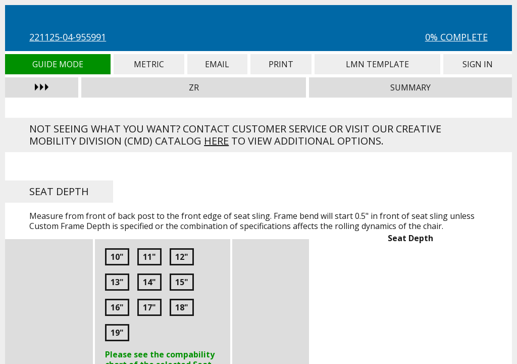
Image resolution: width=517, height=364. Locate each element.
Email (217, 64)
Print (281, 64)
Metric (149, 64)
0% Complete (456, 37)
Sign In (477, 64)
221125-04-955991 (67, 37)
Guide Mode (58, 64)
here (216, 141)
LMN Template (378, 64)
